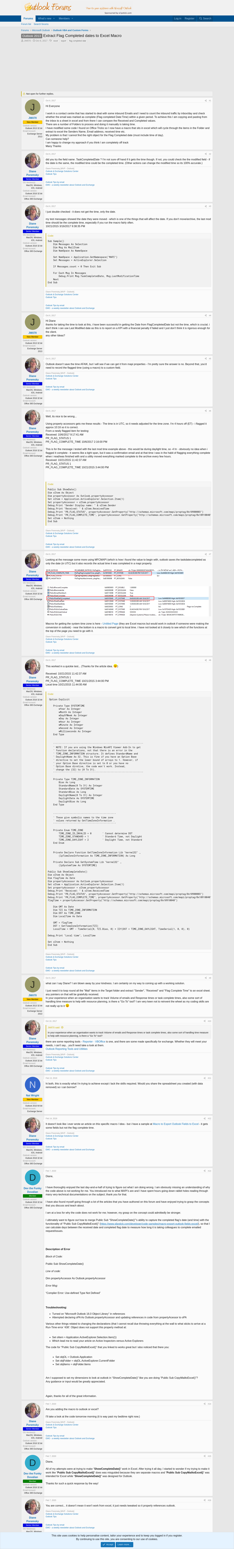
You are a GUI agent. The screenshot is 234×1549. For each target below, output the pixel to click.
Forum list (26, 24)
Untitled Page (110, 623)
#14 (209, 1404)
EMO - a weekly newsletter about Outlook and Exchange (70, 185)
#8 (210, 660)
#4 (210, 315)
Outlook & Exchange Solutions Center (62, 171)
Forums (28, 18)
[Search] (205, 18)
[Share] (206, 101)
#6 (210, 411)
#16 (209, 1500)
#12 (209, 1118)
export (63, 41)
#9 (210, 978)
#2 (210, 154)
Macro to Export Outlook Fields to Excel (176, 1124)
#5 (210, 359)
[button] (54, 18)
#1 (210, 100)
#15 (209, 1456)
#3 (210, 206)
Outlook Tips (51, 174)
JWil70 (27, 40)
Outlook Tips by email (55, 182)
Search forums (41, 24)
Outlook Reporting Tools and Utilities (67, 1049)
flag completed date (77, 41)
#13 (209, 1171)
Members (64, 18)
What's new (44, 18)
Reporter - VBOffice (94, 1041)
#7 (210, 554)
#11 (209, 1078)
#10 (209, 1021)
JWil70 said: (54, 1027)
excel (55, 41)
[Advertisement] (100, 67)
